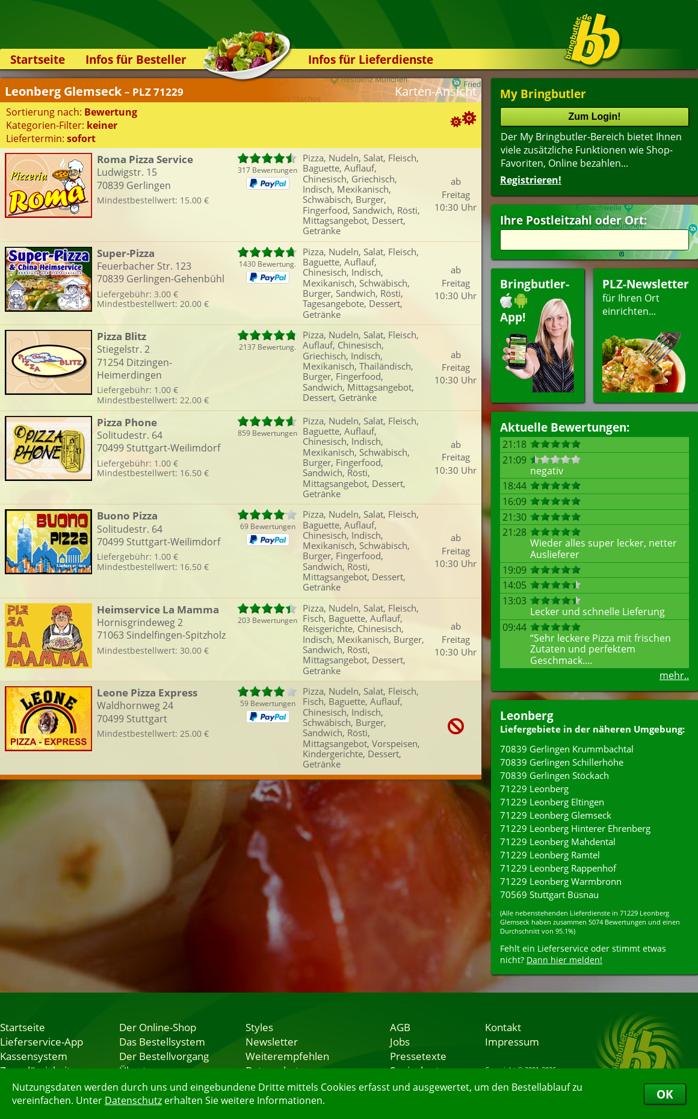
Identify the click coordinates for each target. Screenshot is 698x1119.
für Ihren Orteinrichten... (645, 334)
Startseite (37, 59)
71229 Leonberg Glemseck (555, 815)
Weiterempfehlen (287, 1056)
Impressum (512, 1041)
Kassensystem (33, 1056)
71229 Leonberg (534, 789)
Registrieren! (530, 180)
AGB (400, 1027)
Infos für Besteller (136, 59)
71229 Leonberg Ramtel (550, 855)
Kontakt (503, 1027)
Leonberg (527, 715)
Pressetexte (418, 1056)
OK (664, 1094)
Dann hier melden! (564, 960)
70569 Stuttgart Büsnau (549, 894)
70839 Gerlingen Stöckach (554, 775)
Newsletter (272, 1041)
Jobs (400, 1041)
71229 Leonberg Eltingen (552, 802)
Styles (259, 1027)
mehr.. (674, 675)
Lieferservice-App (41, 1041)
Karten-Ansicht (436, 91)
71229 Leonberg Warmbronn (561, 881)
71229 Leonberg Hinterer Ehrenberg (575, 828)
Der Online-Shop (157, 1027)
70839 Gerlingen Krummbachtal (567, 749)
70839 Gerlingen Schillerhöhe (561, 762)
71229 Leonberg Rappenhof (558, 868)
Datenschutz (133, 1100)
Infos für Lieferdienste (370, 59)
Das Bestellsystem (162, 1041)
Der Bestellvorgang (164, 1056)
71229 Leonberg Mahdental (558, 841)
